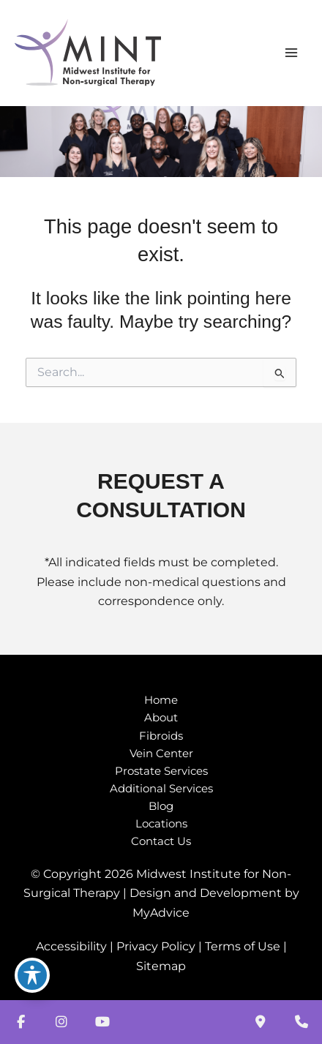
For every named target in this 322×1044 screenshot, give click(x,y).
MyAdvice (161, 913)
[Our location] (301, 1022)
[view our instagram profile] (61, 1022)
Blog (161, 806)
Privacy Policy (155, 946)
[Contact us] (260, 1022)
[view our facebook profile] (20, 1022)
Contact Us (161, 841)
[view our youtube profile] (102, 1022)
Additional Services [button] (161, 788)
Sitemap (161, 966)
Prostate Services (161, 771)
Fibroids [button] (161, 736)
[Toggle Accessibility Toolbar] (32, 975)
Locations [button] (161, 823)
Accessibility (71, 946)
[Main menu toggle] (290, 53)
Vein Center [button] (161, 753)
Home (161, 700)
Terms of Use (242, 946)
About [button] (161, 717)
